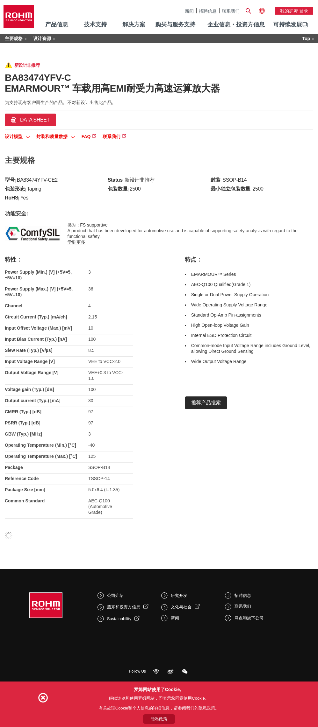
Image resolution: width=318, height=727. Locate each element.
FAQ (89, 136)
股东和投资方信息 (123, 607)
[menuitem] (288, 25)
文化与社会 (181, 607)
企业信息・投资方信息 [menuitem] (236, 24)
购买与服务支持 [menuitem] (175, 24)
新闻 (189, 11)
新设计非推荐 (140, 180)
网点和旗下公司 (249, 618)
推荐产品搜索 (206, 402)
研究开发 (179, 595)
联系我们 (231, 11)
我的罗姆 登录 (294, 10)
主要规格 (14, 38)
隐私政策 (159, 719)
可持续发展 (287, 24)
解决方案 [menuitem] (133, 24)
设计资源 (42, 38)
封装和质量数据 (55, 136)
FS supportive (93, 224)
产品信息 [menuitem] (56, 24)
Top (306, 38)
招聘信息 (208, 11)
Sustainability (119, 618)
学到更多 (76, 242)
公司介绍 (115, 595)
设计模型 (17, 136)
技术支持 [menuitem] (95, 24)
